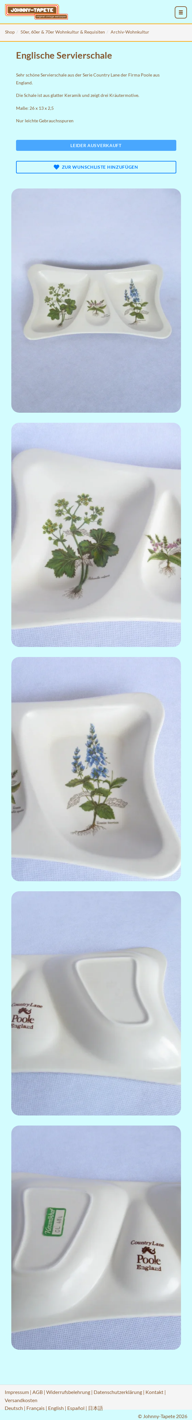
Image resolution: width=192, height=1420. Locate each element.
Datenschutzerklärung (118, 1392)
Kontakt (154, 1392)
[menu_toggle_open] (181, 12)
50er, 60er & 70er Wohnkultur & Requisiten (62, 31)
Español (76, 1408)
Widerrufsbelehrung (68, 1392)
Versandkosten (21, 1400)
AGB (37, 1392)
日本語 (95, 1408)
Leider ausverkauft (96, 145)
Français (35, 1408)
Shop (10, 31)
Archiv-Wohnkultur (130, 31)
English (56, 1408)
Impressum (17, 1392)
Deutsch (14, 1408)
